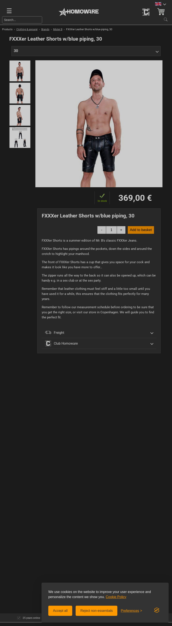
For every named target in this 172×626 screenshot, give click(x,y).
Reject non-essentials (96, 610)
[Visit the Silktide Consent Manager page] (157, 610)
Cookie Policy (116, 597)
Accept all (60, 610)
